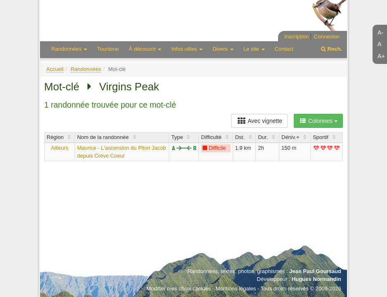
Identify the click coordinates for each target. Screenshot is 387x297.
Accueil (55, 69)
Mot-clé (61, 86)
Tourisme (108, 49)
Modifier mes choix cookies (178, 288)
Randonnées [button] (69, 49)
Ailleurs (59, 148)
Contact (284, 49)
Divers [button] (222, 49)
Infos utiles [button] (187, 49)
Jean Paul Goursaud (315, 271)
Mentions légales (236, 288)
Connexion (327, 36)
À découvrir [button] (145, 49)
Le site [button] (254, 49)
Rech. (331, 49)
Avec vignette (259, 121)
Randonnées (86, 69)
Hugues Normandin (316, 279)
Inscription (296, 36)
